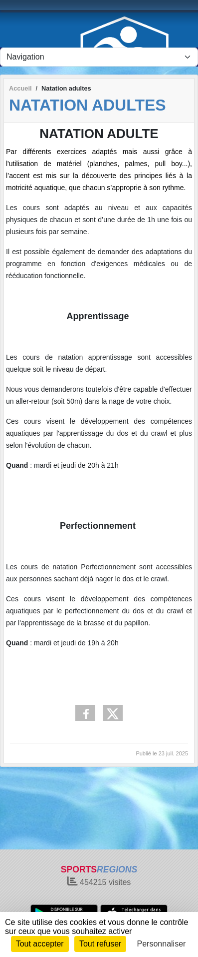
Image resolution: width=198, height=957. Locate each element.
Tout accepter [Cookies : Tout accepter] (40, 943)
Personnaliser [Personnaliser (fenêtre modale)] (161, 943)
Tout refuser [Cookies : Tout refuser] (100, 943)
